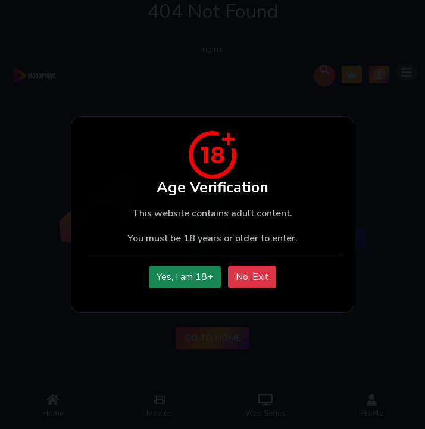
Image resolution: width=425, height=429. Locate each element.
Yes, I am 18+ (185, 277)
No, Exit (252, 277)
